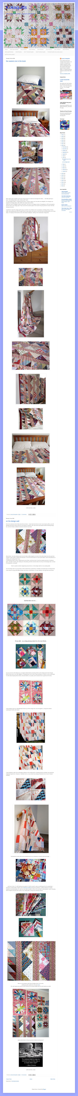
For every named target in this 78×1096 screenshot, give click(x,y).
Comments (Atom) (15, 1081)
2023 (62, 140)
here (39, 984)
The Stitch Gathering (66, 196)
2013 (62, 184)
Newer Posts (8, 1079)
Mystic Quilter (65, 204)
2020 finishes (66, 49)
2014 (62, 182)
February (64, 169)
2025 (62, 136)
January (64, 171)
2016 (62, 178)
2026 (62, 134)
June (63, 157)
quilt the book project (10, 54)
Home (6, 49)
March (63, 167)
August (64, 154)
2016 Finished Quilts (40, 52)
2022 (62, 141)
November (64, 148)
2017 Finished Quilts (29, 52)
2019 (62, 173)
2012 (62, 185)
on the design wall (12, 521)
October (64, 150)
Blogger (44, 1089)
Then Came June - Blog (67, 208)
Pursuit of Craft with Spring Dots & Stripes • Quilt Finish (67, 201)
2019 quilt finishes (9, 52)
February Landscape (65, 197)
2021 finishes (57, 49)
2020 (62, 145)
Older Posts (52, 1079)
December (64, 147)
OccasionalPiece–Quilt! (67, 199)
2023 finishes (40, 49)
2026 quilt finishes (14, 49)
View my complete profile (65, 73)
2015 (62, 180)
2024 (62, 138)
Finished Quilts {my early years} (55, 52)
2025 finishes (23, 49)
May (63, 164)
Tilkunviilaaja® (65, 191)
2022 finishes (49, 49)
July (63, 155)
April (63, 165)
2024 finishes (32, 49)
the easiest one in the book (16, 61)
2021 (62, 143)
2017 (62, 177)
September (64, 152)
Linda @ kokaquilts (66, 58)
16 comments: (24, 1074)
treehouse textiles (27, 887)
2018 (62, 175)
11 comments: (24, 514)
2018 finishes (19, 52)
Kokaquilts (16, 7)
